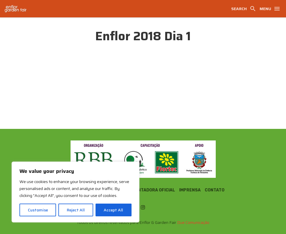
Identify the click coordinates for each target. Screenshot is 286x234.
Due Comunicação (193, 222)
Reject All (76, 210)
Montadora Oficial (153, 190)
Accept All (113, 210)
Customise (38, 210)
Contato (214, 190)
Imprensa (190, 190)
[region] (75, 192)
